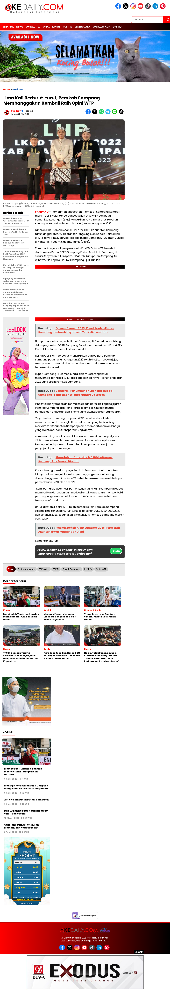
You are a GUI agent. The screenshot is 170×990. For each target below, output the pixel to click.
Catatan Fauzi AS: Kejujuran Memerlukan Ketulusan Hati (21, 826)
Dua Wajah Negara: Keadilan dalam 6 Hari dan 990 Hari (26, 812)
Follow (116, 551)
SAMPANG (42, 212)
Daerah (117, 26)
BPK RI (56, 569)
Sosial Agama (101, 26)
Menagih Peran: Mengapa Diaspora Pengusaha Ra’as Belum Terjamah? (26, 787)
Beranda (8, 26)
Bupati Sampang (71, 569)
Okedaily (16, 111)
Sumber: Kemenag (26, 903)
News (19, 26)
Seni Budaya (82, 26)
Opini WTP (101, 569)
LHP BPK (88, 569)
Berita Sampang (26, 569)
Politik (67, 26)
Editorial (43, 26)
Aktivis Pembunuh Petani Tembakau (27, 799)
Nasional (17, 89)
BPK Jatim (44, 569)
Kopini (56, 26)
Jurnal (30, 26)
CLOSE (139, 952)
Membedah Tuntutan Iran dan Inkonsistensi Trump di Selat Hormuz (23, 771)
